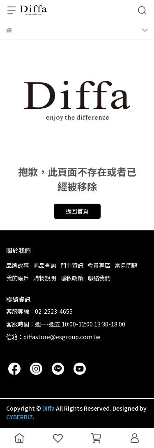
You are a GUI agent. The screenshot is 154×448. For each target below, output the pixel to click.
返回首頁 (77, 211)
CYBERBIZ (19, 417)
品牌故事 (17, 265)
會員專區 (98, 265)
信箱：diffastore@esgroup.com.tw (53, 337)
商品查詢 (44, 265)
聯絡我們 (98, 278)
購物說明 (44, 278)
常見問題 (126, 265)
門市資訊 (71, 265)
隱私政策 (71, 278)
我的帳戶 (17, 278)
